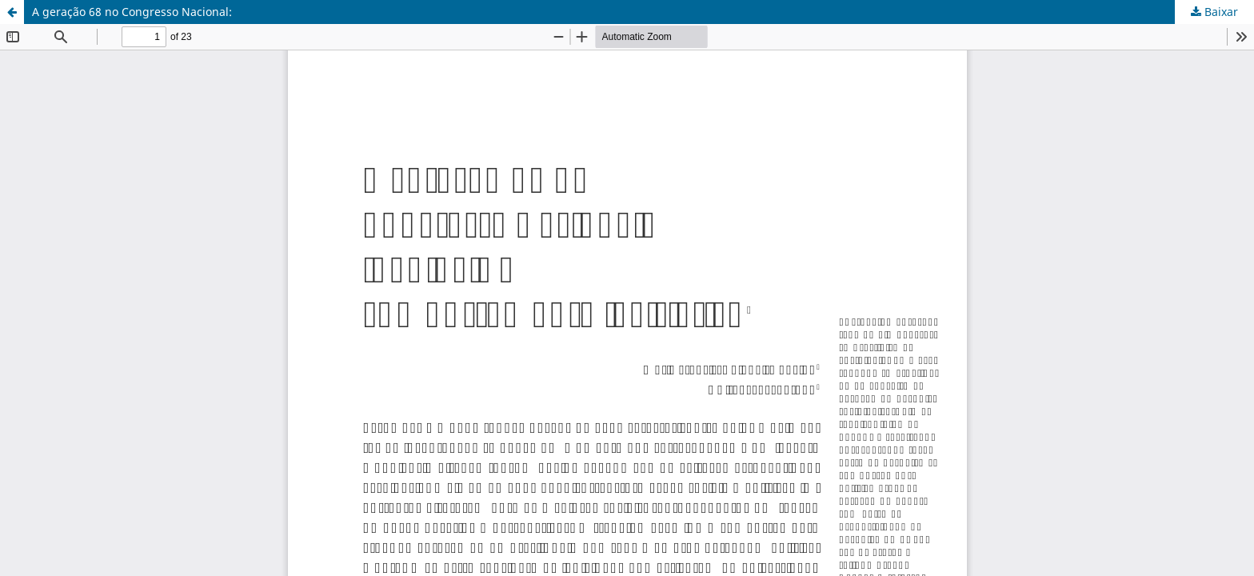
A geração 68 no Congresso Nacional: (132, 11)
